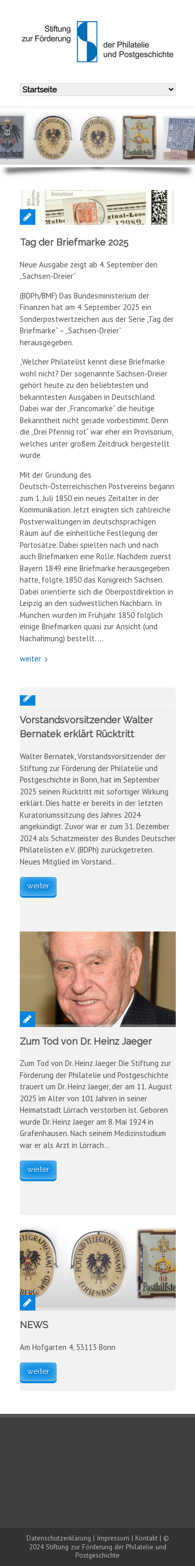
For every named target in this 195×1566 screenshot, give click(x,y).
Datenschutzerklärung (59, 1538)
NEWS (34, 1324)
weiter (30, 659)
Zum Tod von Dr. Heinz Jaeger (86, 1041)
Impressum (113, 1538)
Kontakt (146, 1538)
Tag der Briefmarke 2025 (74, 242)
